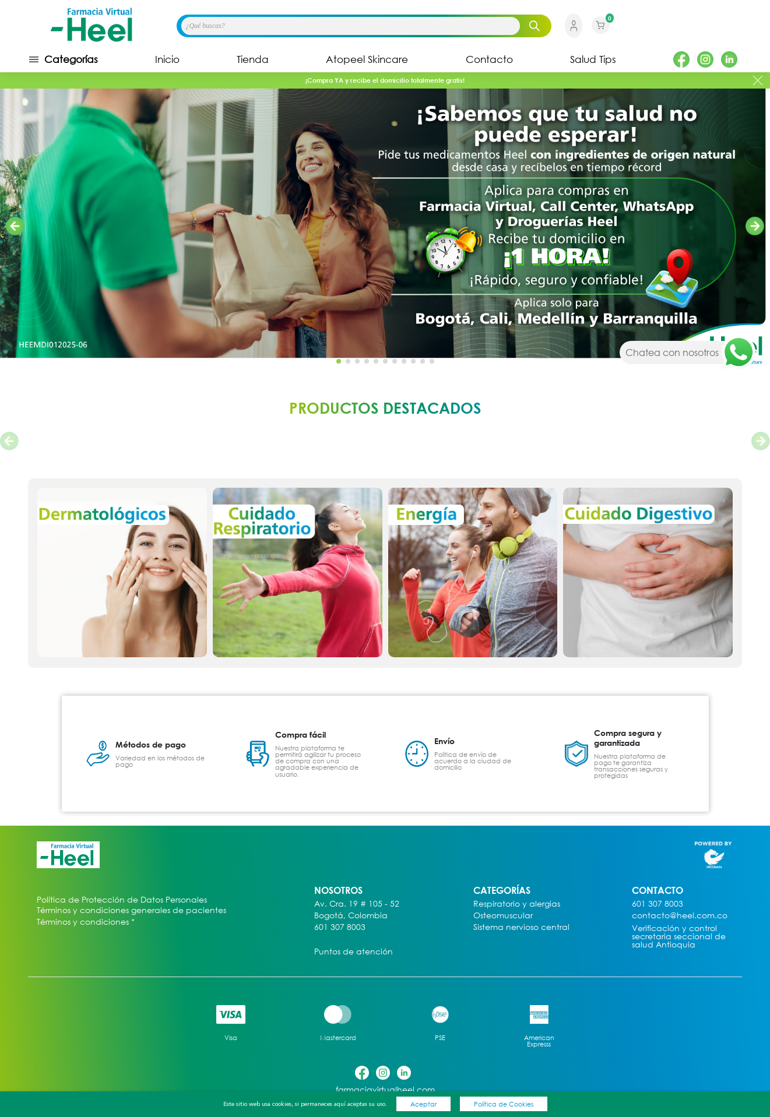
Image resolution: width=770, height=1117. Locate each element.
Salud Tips (593, 60)
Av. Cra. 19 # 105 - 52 (356, 904)
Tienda (253, 60)
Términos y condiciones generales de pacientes (131, 910)
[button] (755, 226)
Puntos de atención (353, 951)
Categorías (63, 59)
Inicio (167, 60)
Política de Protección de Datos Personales (122, 900)
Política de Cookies (503, 1104)
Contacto (489, 60)
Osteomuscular (503, 915)
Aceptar (423, 1104)
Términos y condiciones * (86, 922)
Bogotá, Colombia (351, 915)
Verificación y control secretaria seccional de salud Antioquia (679, 936)
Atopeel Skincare (367, 60)
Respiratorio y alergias (516, 904)
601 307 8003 (339, 927)
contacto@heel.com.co (679, 915)
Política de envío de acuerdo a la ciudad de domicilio (472, 760)
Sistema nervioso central (521, 927)
